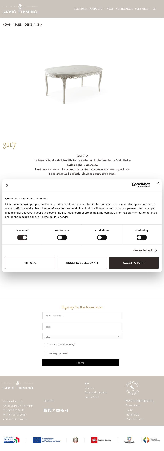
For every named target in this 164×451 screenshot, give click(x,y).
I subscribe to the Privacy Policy (61, 344)
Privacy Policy (92, 397)
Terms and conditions (96, 392)
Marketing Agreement (58, 353)
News (110, 8)
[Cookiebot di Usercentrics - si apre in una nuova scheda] (134, 185)
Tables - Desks (23, 24)
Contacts (89, 388)
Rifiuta (30, 262)
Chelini (129, 410)
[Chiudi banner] (157, 185)
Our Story (80, 8)
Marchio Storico (134, 419)
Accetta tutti (134, 262)
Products (97, 8)
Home (6, 24)
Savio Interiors (133, 405)
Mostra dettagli (142, 250)
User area (142, 8)
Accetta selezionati (82, 262)
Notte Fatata (124, 8)
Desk (39, 24)
